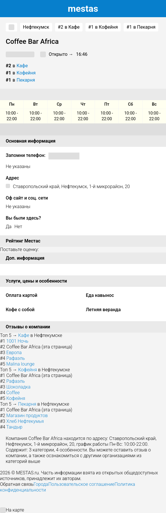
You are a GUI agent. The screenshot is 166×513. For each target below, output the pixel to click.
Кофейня (26, 73)
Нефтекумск (36, 27)
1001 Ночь (17, 341)
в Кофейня (103, 27)
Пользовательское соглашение (81, 484)
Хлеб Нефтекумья (25, 421)
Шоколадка (18, 387)
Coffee (12, 392)
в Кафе (69, 27)
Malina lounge (20, 364)
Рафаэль (15, 358)
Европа (14, 352)
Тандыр (14, 427)
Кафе (22, 65)
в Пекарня (140, 27)
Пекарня (26, 80)
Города (41, 484)
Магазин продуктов (27, 415)
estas (83, 8)
